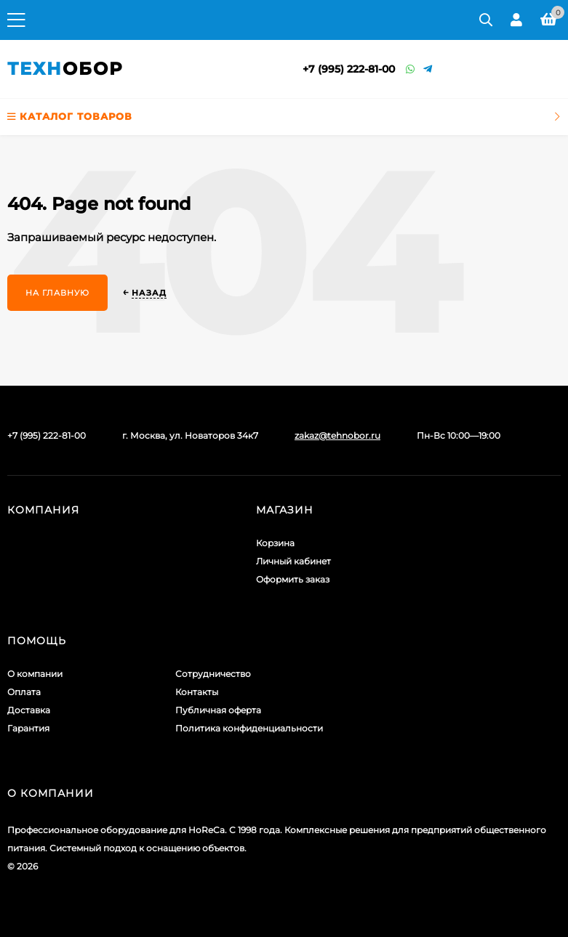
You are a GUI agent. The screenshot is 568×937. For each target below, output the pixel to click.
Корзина (275, 543)
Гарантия (28, 728)
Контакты (196, 691)
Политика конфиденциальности (249, 728)
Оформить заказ (292, 579)
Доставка (28, 710)
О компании (35, 673)
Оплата (24, 691)
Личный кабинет (293, 561)
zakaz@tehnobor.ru (337, 435)
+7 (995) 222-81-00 (349, 69)
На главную (57, 293)
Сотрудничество (213, 673)
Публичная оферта (218, 710)
